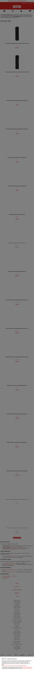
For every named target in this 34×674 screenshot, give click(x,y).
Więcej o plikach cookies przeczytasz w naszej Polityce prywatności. (14, 665)
